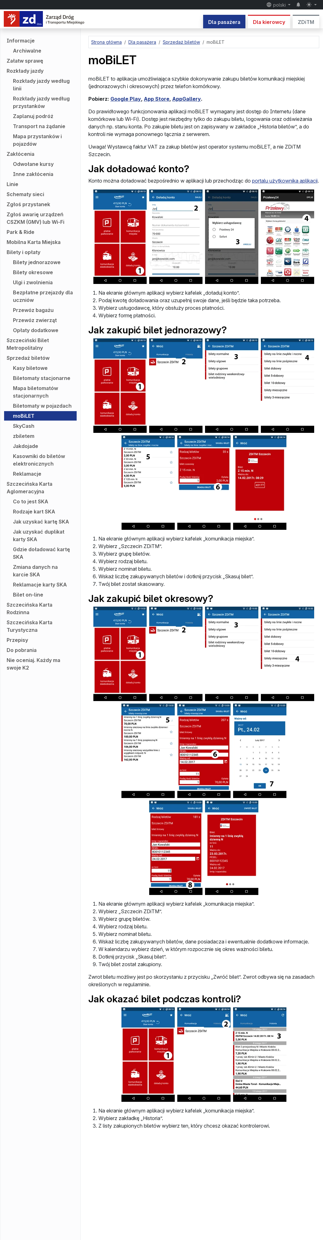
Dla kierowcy (269, 22)
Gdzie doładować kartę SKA (41, 553)
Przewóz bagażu (33, 310)
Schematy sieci (25, 194)
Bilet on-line (28, 595)
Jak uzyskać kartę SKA (41, 521)
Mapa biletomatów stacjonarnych (35, 392)
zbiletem (23, 436)
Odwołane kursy (33, 164)
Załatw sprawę (25, 61)
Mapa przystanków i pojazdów (37, 140)
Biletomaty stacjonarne (41, 378)
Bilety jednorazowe (37, 262)
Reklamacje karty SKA (40, 584)
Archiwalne (27, 51)
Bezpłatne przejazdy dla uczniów (43, 296)
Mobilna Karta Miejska (34, 242)
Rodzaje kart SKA (34, 511)
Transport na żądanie (39, 126)
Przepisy (17, 640)
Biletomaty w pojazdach (42, 406)
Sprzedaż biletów (28, 358)
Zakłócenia (20, 154)
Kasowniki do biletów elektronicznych (39, 460)
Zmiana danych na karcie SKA (35, 571)
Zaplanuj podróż (33, 116)
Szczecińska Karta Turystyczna (29, 626)
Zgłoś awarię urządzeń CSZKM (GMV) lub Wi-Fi (35, 218)
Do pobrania (22, 650)
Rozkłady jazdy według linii (41, 85)
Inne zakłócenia (33, 174)
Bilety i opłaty (23, 252)
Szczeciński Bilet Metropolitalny (28, 344)
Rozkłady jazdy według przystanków (41, 102)
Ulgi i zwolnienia (33, 282)
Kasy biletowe (30, 368)
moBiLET (23, 416)
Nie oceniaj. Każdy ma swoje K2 (33, 664)
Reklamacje (27, 474)
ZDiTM (306, 22)
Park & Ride (20, 232)
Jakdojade (25, 446)
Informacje (21, 40)
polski (276, 5)
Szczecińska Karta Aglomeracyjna (29, 488)
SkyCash (23, 426)
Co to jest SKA (30, 501)
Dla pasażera (224, 22)
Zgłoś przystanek (28, 204)
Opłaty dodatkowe (35, 330)
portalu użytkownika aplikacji (285, 181)
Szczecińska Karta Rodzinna (29, 608)
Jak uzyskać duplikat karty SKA (38, 535)
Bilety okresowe (33, 272)
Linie (12, 184)
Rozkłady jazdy (25, 71)
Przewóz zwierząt (35, 320)
